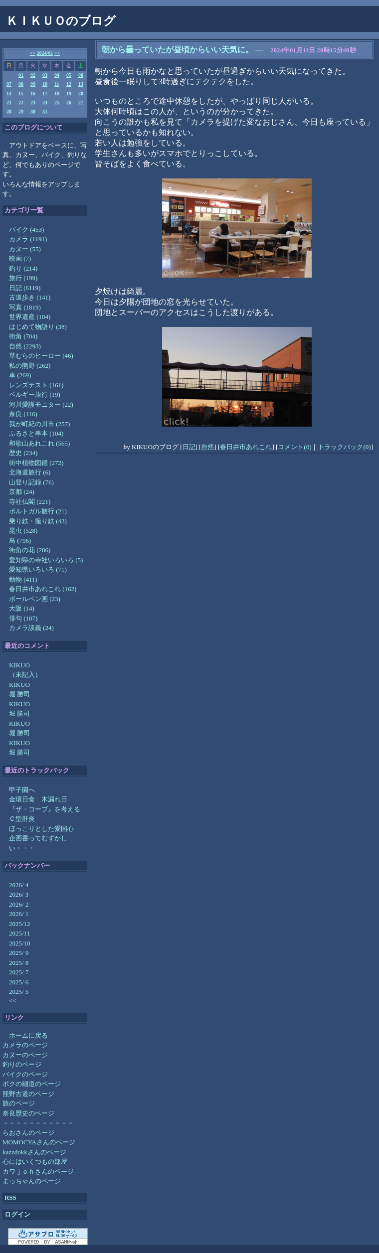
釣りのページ (21, 1064)
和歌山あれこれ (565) (39, 443)
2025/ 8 (18, 962)
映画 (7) (20, 258)
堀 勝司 (19, 694)
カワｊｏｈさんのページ (38, 1171)
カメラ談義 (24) (31, 627)
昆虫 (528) (23, 530)
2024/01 (45, 53)
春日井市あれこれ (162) (42, 589)
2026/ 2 (18, 904)
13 (80, 84)
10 (44, 84)
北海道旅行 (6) (29, 472)
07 (8, 84)
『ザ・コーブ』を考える (44, 809)
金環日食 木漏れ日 (38, 799)
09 (32, 84)
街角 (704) (23, 336)
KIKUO (19, 665)
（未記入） (25, 674)
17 (44, 93)
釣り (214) (23, 268)
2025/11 (19, 933)
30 (32, 111)
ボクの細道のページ (31, 1084)
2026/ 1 (18, 914)
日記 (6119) (24, 288)
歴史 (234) (23, 453)
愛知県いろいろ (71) (38, 569)
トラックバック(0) (344, 447)
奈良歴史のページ (28, 1113)
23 (32, 102)
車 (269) (20, 375)
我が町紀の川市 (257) (39, 424)
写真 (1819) (25, 307)
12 (68, 84)
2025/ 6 (18, 982)
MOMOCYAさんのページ (38, 1142)
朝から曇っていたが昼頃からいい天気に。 (177, 49)
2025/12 (19, 924)
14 (8, 93)
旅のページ (18, 1103)
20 (80, 93)
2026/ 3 (18, 894)
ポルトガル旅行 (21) (38, 511)
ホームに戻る (28, 1035)
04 (56, 75)
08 (20, 84)
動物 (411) (23, 579)
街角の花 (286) (29, 550)
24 (44, 102)
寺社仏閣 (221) (29, 501)
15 (20, 93)
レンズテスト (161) (36, 385)
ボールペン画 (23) (34, 599)
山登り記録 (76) (31, 482)
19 (68, 93)
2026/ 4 (18, 885)
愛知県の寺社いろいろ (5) (46, 560)
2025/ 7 (18, 972)
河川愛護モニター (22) (41, 404)
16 (32, 93)
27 (80, 102)
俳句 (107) (23, 618)
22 (20, 102)
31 (44, 111)
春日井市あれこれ (246, 447)
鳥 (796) (20, 540)
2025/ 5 (18, 991)
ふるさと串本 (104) (36, 433)
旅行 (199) (23, 278)
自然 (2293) (25, 346)
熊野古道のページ (28, 1093)
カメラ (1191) (28, 239)
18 (56, 93)
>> (57, 53)
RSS (10, 1197)
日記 (189, 447)
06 (80, 75)
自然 (207, 447)
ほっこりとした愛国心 (41, 828)
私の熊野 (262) (29, 365)
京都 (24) (21, 491)
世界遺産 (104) (29, 316)
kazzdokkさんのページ (34, 1152)
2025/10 (19, 943)
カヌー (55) (25, 249)
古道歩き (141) (29, 297)
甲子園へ (22, 789)
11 (56, 84)
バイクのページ (25, 1074)
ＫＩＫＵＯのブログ (61, 20)
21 (8, 102)
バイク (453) (26, 229)
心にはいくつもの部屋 (34, 1161)
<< (32, 53)
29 (20, 111)
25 (56, 102)
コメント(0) (294, 447)
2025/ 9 (18, 952)
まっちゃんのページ (31, 1181)
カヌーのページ (25, 1055)
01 (20, 75)
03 (44, 75)
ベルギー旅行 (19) (34, 394)
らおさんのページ (28, 1132)
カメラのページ (25, 1045)
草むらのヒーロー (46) (41, 355)
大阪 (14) (21, 608)
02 (32, 75)
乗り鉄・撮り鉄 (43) (38, 521)
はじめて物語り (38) (38, 326)
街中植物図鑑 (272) (36, 463)
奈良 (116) (23, 414)
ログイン (17, 1214)
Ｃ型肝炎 (22, 818)
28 (8, 111)
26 (68, 102)
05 (68, 75)
